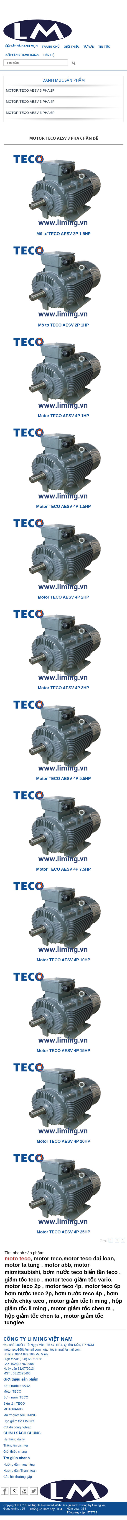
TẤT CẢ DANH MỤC (21, 46)
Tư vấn (88, 46)
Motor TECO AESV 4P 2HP (63, 597)
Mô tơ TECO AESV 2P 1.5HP (63, 233)
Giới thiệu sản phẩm (20, 1379)
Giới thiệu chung (15, 1451)
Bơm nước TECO (15, 1397)
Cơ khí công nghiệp (17, 1427)
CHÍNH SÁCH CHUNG (22, 1433)
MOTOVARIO (13, 1409)
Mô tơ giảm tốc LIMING (20, 1415)
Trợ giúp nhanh (16, 1458)
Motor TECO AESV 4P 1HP (63, 416)
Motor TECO (12, 1391)
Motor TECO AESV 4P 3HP (63, 688)
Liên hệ (48, 55)
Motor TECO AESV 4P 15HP (63, 1050)
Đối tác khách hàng (22, 55)
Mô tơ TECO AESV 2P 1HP (63, 325)
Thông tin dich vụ (15, 1445)
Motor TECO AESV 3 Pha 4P (30, 101)
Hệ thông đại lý (14, 1439)
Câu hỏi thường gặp (17, 1477)
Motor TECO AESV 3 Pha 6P (30, 112)
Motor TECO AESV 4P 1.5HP (63, 506)
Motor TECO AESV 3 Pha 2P (30, 90)
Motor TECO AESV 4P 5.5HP (63, 778)
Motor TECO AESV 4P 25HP (63, 1232)
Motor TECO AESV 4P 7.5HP (63, 869)
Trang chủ (51, 46)
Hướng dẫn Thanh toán (20, 1470)
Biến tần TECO (14, 1403)
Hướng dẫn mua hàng (19, 1464)
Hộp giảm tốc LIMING (18, 1421)
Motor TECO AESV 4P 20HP (63, 1141)
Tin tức (104, 46)
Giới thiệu (71, 46)
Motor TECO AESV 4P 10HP (63, 960)
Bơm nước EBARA (16, 1386)
